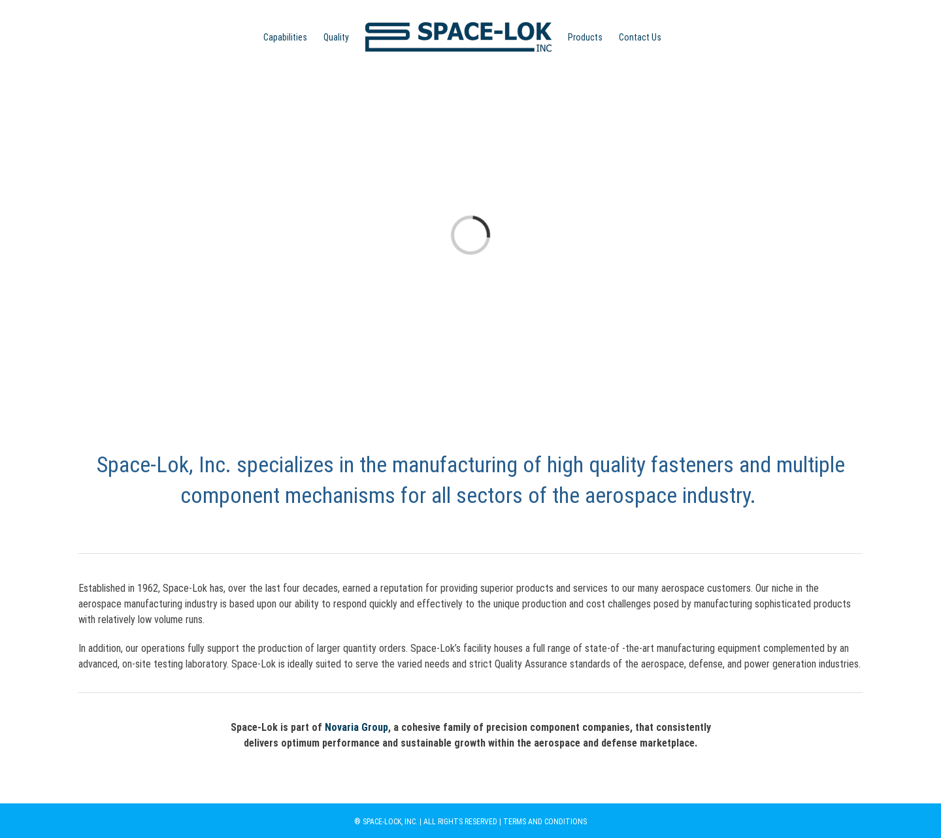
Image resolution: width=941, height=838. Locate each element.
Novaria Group (356, 727)
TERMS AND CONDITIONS (545, 821)
